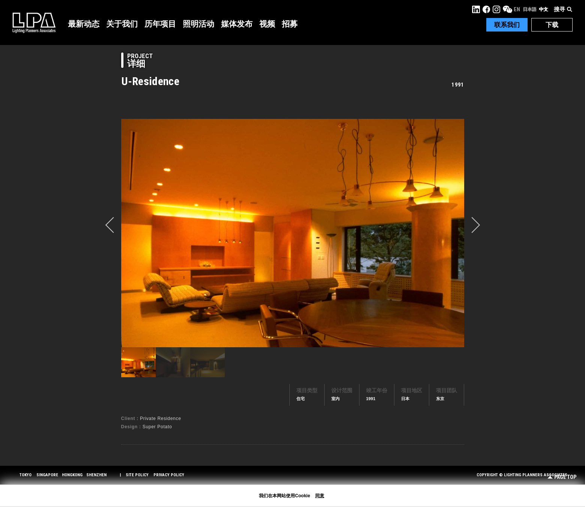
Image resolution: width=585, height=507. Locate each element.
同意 (319, 495)
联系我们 (507, 24)
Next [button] (472, 225)
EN (517, 9)
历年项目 (160, 24)
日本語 (529, 9)
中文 (543, 9)
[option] (292, 232)
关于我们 (122, 24)
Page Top (561, 477)
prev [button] (113, 225)
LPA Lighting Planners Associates (34, 22)
